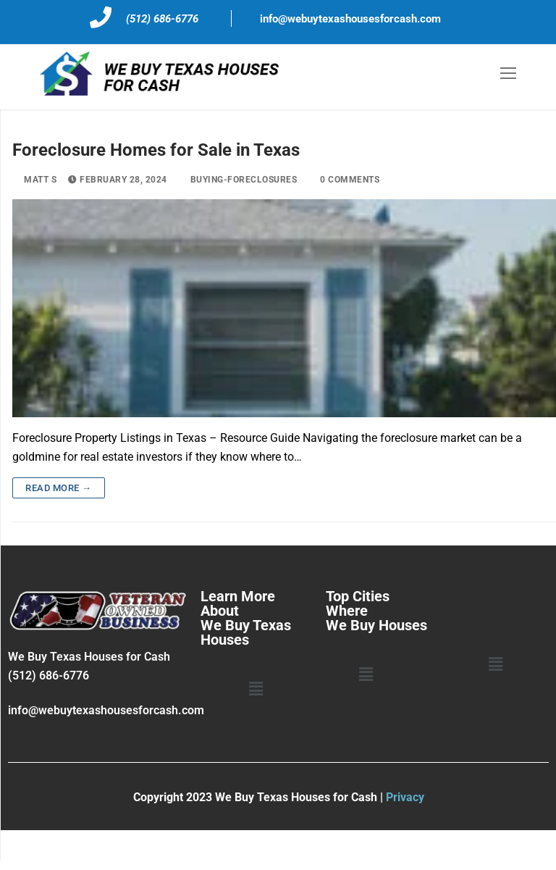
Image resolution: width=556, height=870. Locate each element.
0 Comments (343, 180)
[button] (255, 689)
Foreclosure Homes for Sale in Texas (156, 150)
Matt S (34, 180)
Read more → (58, 487)
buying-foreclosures (238, 180)
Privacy (405, 797)
